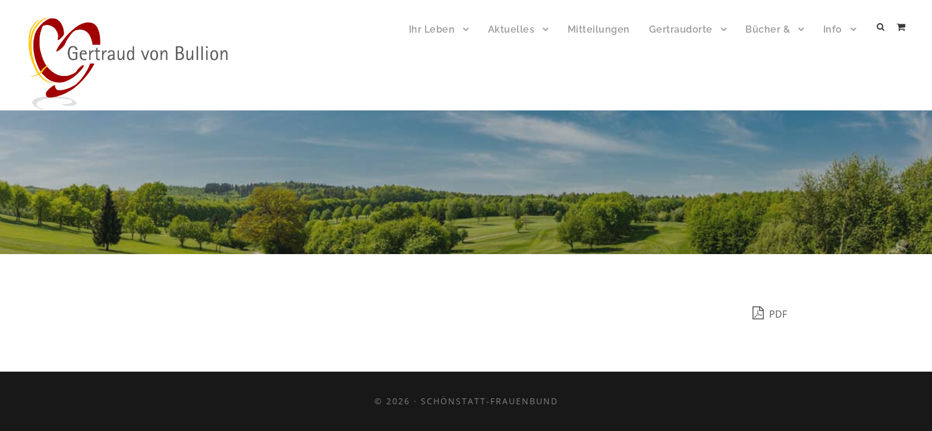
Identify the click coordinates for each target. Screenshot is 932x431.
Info (832, 29)
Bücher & (767, 29)
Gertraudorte (681, 29)
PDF (769, 312)
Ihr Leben (432, 29)
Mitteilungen (599, 29)
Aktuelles (511, 29)
